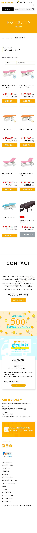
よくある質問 (6, 488)
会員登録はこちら (7, 476)
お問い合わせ (6, 482)
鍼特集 (4, 500)
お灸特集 (4, 503)
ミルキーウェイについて (9, 497)
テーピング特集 (6, 506)
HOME (3, 38)
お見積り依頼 (6, 485)
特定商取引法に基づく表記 (9, 494)
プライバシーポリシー (8, 491)
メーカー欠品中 (27, 240)
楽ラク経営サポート (7, 515)
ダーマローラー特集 (7, 509)
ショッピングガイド (7, 479)
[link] (7, 468)
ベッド (14, 38)
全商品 (8, 38)
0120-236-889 (18, 302)
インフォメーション (7, 512)
